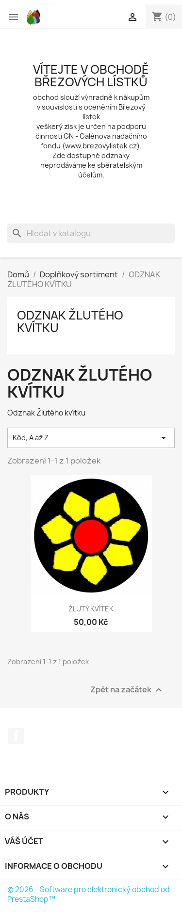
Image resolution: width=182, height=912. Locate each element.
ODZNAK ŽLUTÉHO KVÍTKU (70, 321)
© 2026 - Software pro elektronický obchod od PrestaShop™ (88, 894)
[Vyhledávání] (91, 233)
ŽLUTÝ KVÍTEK (91, 608)
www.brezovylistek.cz (101, 145)
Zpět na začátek (127, 690)
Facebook (16, 736)
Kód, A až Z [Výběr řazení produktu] (91, 438)
